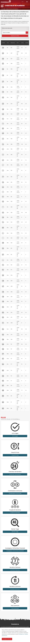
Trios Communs (15, 608)
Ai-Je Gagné (15, 436)
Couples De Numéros (15, 512)
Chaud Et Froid (15, 455)
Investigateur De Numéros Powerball (15, 550)
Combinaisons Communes (15, 493)
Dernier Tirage (15, 531)
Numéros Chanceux (15, 570)
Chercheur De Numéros (15, 474)
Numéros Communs (15, 589)
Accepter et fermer (7, 639)
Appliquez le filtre (15, 35)
